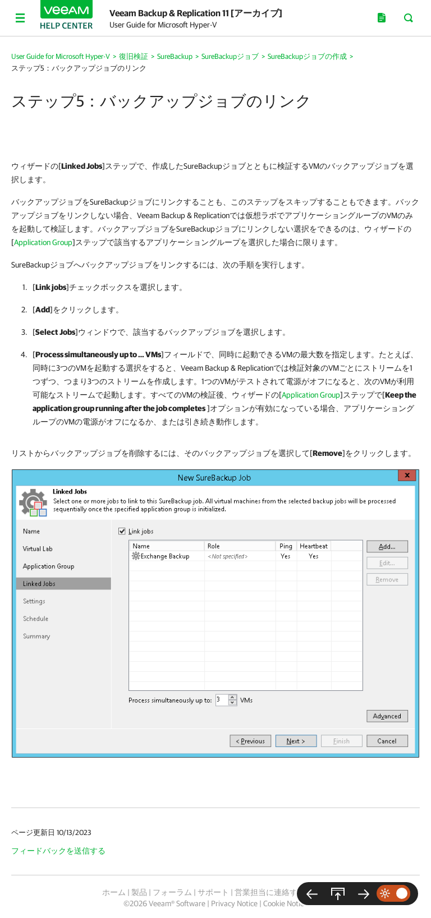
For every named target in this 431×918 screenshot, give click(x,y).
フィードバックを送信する (58, 850)
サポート (213, 892)
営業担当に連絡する (270, 892)
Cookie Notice (285, 903)
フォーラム (172, 892)
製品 (139, 892)
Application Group (43, 242)
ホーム (114, 892)
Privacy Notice (234, 903)
